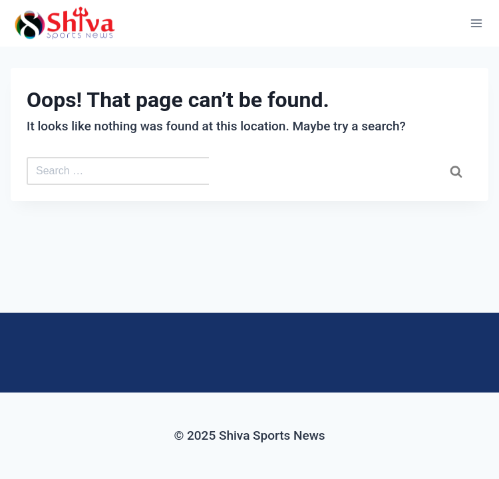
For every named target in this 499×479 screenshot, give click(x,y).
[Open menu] (476, 23)
